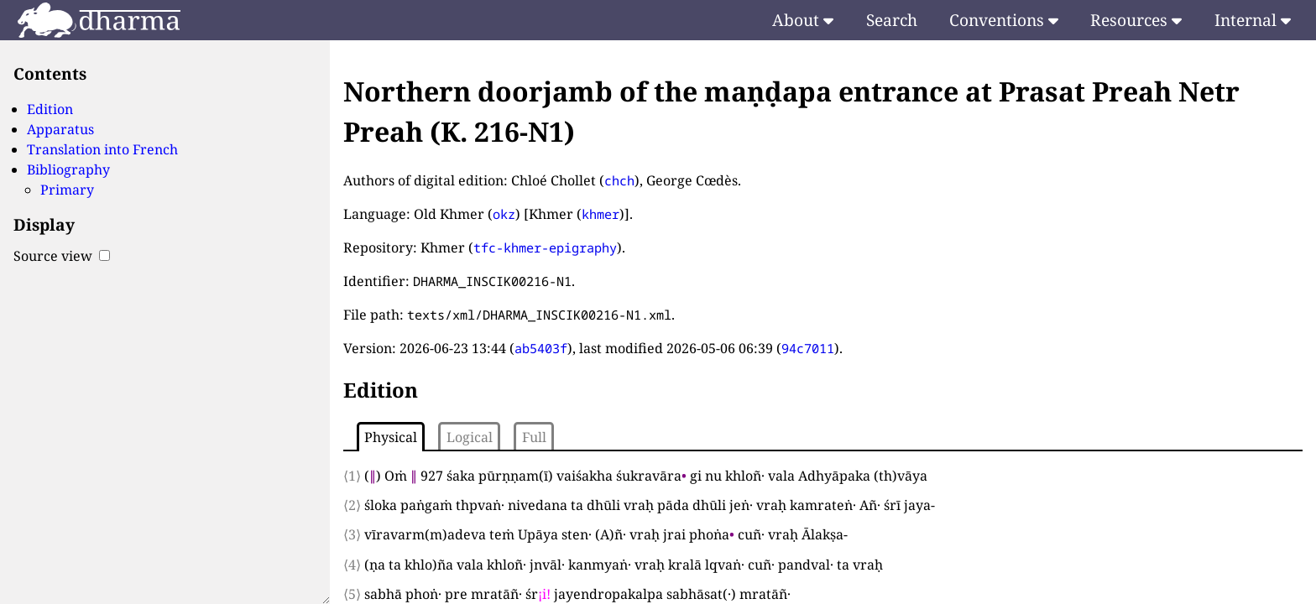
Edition (50, 109)
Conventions (1003, 19)
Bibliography (68, 169)
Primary (67, 189)
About (802, 19)
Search (891, 19)
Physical (390, 437)
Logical (469, 437)
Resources (1136, 19)
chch (619, 180)
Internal (1252, 19)
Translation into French (102, 149)
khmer (600, 214)
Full (534, 437)
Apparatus (60, 129)
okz (504, 214)
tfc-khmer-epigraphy (545, 247)
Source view (61, 256)
